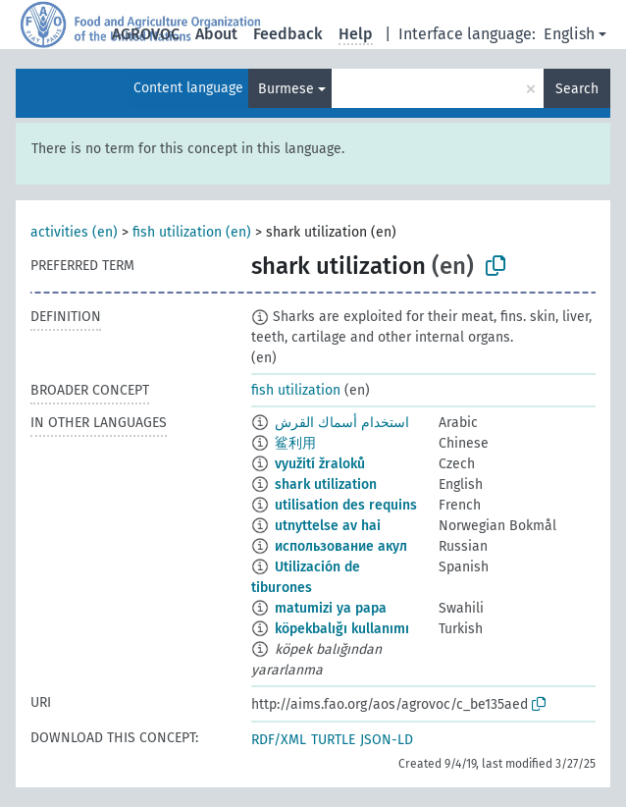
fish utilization (295, 390)
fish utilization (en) (191, 232)
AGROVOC (146, 34)
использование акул (341, 546)
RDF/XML (278, 739)
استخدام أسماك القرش (342, 422)
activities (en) (74, 232)
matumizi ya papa (331, 608)
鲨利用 (295, 443)
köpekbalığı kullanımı (342, 628)
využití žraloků (320, 464)
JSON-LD (386, 739)
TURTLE (333, 739)
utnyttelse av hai (328, 525)
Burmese (286, 89)
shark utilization (326, 484)
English (569, 34)
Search (577, 89)
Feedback (288, 34)
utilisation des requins (346, 505)
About (216, 34)
